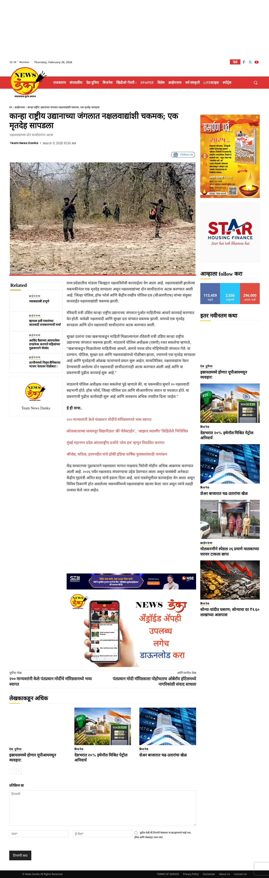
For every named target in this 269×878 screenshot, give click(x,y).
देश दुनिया (15, 749)
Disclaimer (209, 874)
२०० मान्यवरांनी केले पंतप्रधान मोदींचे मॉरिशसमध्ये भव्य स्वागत (109, 419)
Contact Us (240, 874)
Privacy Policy (191, 874)
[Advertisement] (134, 29)
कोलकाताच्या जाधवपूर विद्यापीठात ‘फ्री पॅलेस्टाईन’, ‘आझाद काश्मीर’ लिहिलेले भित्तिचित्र (127, 431)
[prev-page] (12, 771)
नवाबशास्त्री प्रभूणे (39, 301)
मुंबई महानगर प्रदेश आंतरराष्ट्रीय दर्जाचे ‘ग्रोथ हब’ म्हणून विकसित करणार (115, 443)
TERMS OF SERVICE (168, 874)
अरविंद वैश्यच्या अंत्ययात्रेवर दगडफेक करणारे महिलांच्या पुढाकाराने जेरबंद (44, 344)
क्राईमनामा (20, 107)
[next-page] (18, 771)
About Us (224, 874)
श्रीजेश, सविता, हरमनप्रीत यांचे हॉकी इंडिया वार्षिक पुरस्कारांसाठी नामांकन (117, 454)
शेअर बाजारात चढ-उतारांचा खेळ (163, 755)
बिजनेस (79, 749)
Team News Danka (24, 143)
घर (10, 107)
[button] (255, 82)
